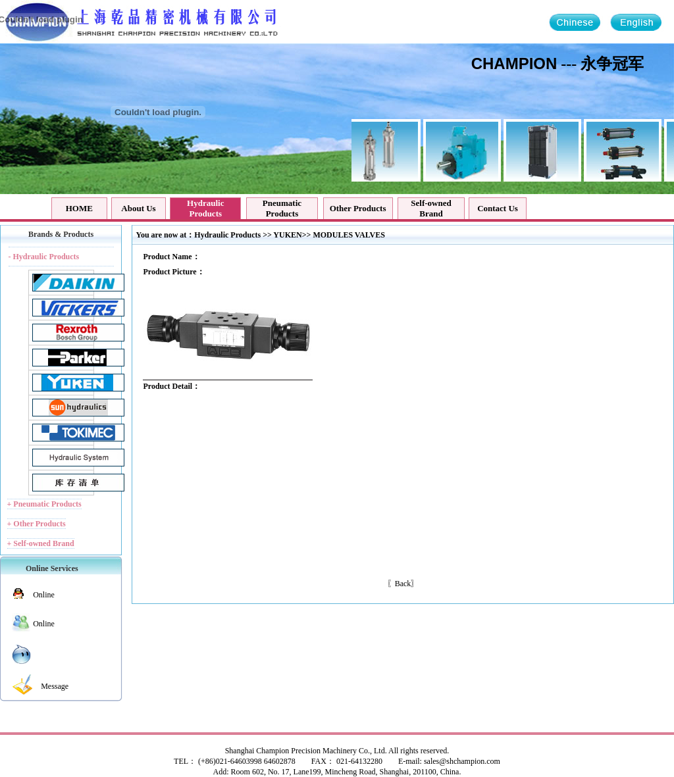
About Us (138, 208)
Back (403, 583)
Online (44, 594)
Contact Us (497, 208)
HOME (79, 208)
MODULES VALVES (349, 234)
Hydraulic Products (227, 234)
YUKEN (287, 234)
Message (54, 686)
